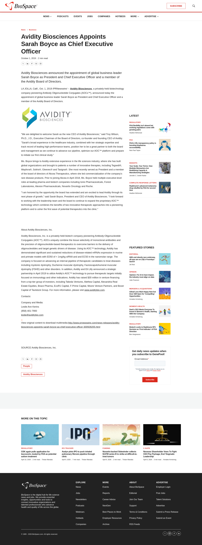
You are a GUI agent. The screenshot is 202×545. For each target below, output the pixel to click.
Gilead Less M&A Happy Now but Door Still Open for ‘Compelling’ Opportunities (142, 294)
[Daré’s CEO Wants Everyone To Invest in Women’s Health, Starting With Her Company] (165, 311)
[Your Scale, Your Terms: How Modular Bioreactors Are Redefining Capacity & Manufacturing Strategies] (165, 168)
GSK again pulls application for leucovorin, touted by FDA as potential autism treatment (38, 454)
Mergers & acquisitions (140, 289)
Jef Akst (132, 264)
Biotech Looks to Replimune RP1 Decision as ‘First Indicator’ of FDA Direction (143, 329)
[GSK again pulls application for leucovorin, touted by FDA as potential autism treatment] (40, 434)
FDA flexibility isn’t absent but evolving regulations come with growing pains (141, 127)
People (26, 366)
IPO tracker (67, 448)
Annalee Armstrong (135, 299)
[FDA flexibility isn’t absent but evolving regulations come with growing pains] (165, 127)
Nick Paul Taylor (134, 150)
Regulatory (135, 122)
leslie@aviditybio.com (32, 315)
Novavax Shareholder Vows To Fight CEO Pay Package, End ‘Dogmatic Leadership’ (160, 454)
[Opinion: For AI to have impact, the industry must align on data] (165, 276)
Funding (106, 448)
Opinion (132, 272)
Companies (104, 16)
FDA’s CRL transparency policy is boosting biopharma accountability (142, 145)
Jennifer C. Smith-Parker (137, 176)
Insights (133, 163)
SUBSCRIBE (176, 6)
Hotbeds (120, 16)
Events (78, 16)
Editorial (133, 254)
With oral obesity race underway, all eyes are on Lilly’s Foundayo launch (142, 259)
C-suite (146, 448)
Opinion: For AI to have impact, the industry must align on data (141, 276)
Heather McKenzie (135, 133)
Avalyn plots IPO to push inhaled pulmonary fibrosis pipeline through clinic (78, 454)
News (46, 16)
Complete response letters (143, 183)
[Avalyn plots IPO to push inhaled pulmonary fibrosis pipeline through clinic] (80, 434)
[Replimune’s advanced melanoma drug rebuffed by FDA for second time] (165, 187)
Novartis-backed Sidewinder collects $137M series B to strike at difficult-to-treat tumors (120, 454)
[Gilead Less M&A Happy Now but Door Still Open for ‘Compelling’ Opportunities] (165, 293)
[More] (51, 16)
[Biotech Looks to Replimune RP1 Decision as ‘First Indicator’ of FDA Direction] (165, 329)
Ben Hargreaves (135, 334)
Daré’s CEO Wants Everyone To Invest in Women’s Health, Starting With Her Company (143, 311)
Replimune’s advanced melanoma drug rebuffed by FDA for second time (142, 188)
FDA (131, 140)
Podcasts (63, 16)
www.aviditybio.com (94, 290)
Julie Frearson (134, 280)
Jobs (90, 16)
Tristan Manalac (47, 460)
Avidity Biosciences (81, 88)
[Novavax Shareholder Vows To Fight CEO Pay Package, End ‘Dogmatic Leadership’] (162, 434)
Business (32, 30)
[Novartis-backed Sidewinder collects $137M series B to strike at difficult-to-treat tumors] (121, 434)
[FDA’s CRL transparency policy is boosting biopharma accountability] (165, 145)
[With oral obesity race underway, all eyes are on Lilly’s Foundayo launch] (165, 259)
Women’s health (137, 306)
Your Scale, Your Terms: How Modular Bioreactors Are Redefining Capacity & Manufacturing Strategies (140, 169)
